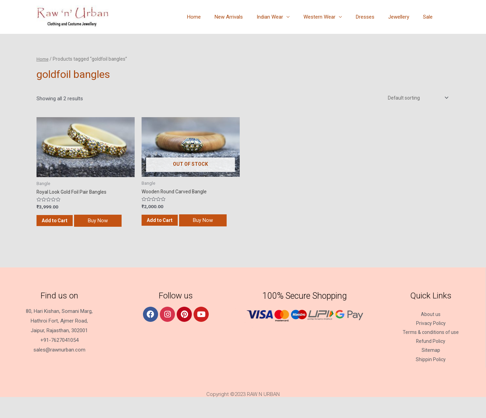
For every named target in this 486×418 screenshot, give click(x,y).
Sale (429, 17)
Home (216, 17)
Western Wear (332, 17)
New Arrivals (248, 17)
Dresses (373, 17)
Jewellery (403, 17)
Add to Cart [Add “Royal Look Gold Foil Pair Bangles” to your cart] (64, 224)
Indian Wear (285, 17)
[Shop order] (415, 98)
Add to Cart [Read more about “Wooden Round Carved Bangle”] (169, 224)
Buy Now (60, 239)
